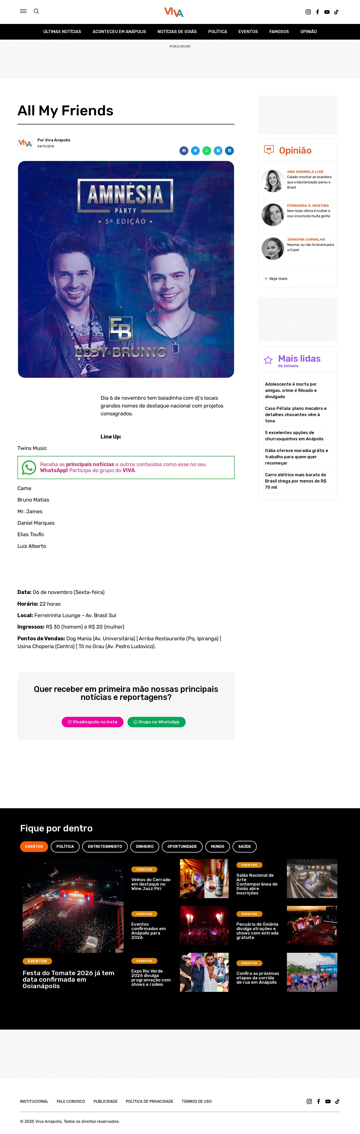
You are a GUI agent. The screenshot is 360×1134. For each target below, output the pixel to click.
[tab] (34, 846)
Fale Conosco (71, 1101)
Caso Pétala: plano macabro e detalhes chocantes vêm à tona (296, 414)
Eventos (248, 31)
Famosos (279, 31)
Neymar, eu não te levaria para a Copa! (310, 247)
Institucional (34, 1101)
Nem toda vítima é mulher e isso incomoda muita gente (308, 213)
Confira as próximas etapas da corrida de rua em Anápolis (257, 978)
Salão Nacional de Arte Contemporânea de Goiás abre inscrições (257, 884)
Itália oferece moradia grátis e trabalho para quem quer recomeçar (296, 457)
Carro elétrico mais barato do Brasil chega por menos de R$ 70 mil (295, 481)
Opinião (308, 31)
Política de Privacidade (149, 1101)
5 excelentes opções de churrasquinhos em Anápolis (294, 435)
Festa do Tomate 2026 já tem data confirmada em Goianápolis (68, 979)
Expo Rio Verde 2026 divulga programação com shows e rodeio (151, 977)
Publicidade (105, 1101)
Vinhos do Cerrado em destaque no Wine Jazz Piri (150, 884)
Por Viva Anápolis (53, 140)
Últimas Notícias (62, 31)
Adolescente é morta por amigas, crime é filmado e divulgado (291, 390)
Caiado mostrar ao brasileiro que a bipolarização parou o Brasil (309, 182)
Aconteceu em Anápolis (119, 31)
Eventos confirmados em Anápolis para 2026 (148, 931)
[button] (183, 150)
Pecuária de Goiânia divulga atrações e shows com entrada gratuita (257, 931)
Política (217, 31)
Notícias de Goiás (177, 31)
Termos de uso (197, 1101)
